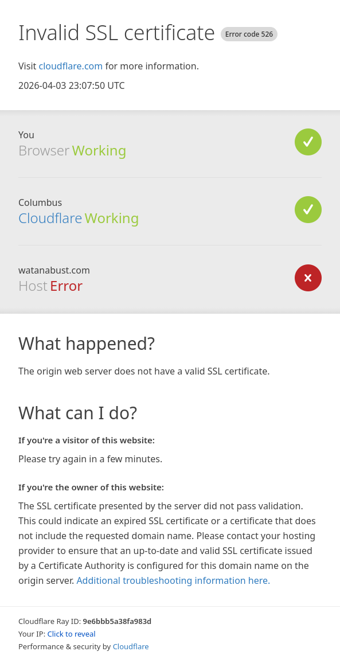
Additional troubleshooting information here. (173, 580)
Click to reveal (72, 634)
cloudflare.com (70, 66)
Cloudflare (50, 217)
